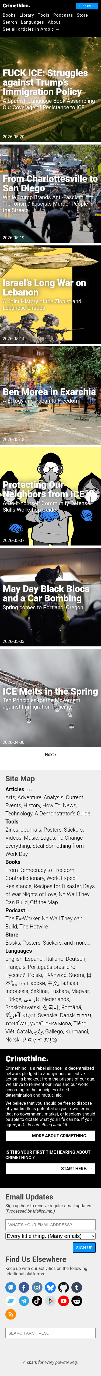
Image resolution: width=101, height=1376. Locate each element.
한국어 (51, 1007)
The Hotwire (33, 926)
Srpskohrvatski (22, 1007)
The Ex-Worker (22, 918)
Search (10, 22)
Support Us (87, 6)
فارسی (32, 999)
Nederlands (55, 999)
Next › (50, 754)
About (54, 22)
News (69, 805)
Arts (10, 797)
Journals (31, 829)
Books (9, 15)
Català (24, 1031)
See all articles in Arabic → (31, 29)
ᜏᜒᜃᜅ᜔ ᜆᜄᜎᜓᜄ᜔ (39, 1039)
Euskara (59, 991)
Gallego (54, 1031)
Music (31, 838)
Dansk (67, 1015)
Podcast (15, 910)
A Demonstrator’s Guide (62, 813)
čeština (39, 991)
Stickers (73, 829)
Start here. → (77, 1168)
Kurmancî (76, 1031)
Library (27, 15)
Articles (14, 789)
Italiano (54, 959)
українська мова (50, 1023)
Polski (35, 975)
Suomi (76, 975)
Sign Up (84, 1247)
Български (32, 983)
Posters (53, 829)
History (31, 805)
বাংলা (29, 1015)
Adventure (29, 797)
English (14, 959)
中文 (52, 983)
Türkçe (13, 999)
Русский (15, 975)
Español (34, 959)
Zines (11, 829)
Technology (18, 813)
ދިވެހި (38, 1031)
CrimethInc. (16, 5)
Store (82, 15)
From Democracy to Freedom (39, 870)
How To (52, 805)
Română (71, 1007)
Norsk (12, 1039)
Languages (32, 22)
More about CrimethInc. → (62, 1135)
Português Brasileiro (51, 967)
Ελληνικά (55, 975)
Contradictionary (24, 878)
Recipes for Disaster (57, 886)
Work (53, 878)
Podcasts (63, 15)
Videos (13, 838)
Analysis (53, 797)
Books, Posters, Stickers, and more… (47, 942)
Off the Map (44, 902)
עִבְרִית (84, 1015)
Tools (44, 15)
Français (15, 967)
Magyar (80, 991)
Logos (47, 838)
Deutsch (75, 959)
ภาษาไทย (16, 1023)
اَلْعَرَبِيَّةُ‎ (12, 1015)
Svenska (47, 1015)
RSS (29, 790)
